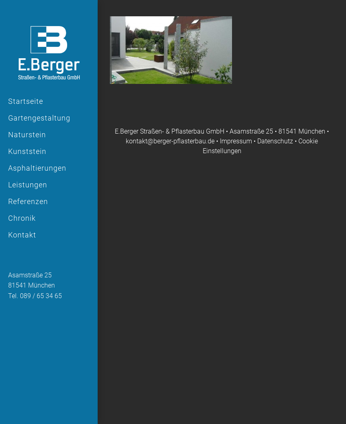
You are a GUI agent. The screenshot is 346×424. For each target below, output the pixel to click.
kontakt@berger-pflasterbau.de (170, 141)
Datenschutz (275, 141)
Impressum (237, 141)
